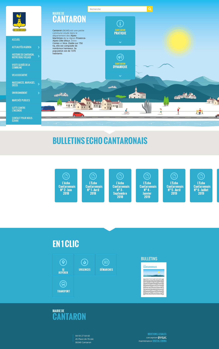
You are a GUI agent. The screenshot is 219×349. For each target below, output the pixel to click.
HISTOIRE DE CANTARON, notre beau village (26, 56)
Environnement (26, 93)
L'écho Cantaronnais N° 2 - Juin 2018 (67, 184)
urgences (84, 265)
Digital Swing (159, 341)
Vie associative (19, 75)
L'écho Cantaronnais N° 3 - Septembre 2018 (121, 186)
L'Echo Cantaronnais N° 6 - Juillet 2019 (202, 184)
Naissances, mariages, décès (26, 84)
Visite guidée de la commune (21, 66)
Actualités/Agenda (26, 47)
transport (63, 286)
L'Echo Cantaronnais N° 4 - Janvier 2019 (148, 186)
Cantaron (69, 18)
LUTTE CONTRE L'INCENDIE (18, 109)
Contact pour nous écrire (22, 119)
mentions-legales (157, 334)
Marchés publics (21, 100)
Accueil (16, 39)
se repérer (63, 266)
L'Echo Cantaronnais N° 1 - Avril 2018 (94, 184)
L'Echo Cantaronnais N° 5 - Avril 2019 (175, 184)
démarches (106, 265)
